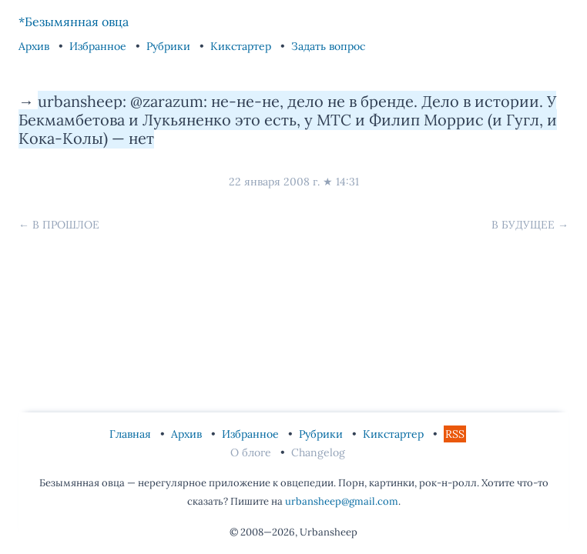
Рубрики (169, 46)
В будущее (523, 225)
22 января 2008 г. (274, 182)
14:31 (347, 182)
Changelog (318, 452)
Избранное (99, 46)
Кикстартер (242, 46)
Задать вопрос (328, 46)
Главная (131, 434)
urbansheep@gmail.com (341, 501)
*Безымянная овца (73, 21)
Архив (35, 46)
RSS (455, 434)
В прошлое (65, 225)
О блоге (252, 452)
